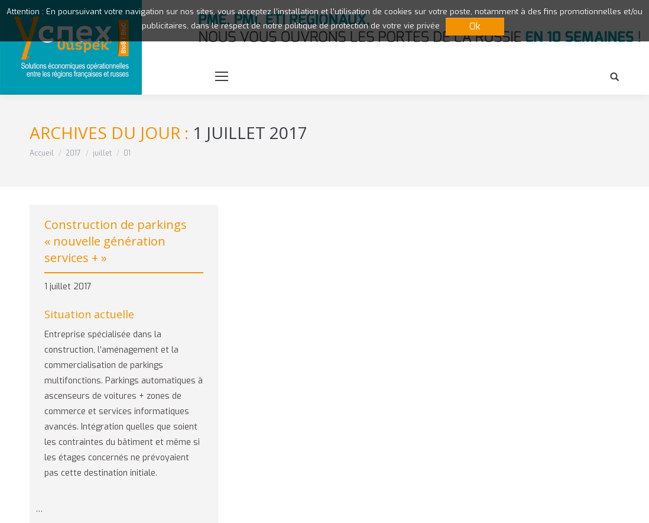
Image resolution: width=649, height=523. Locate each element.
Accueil (42, 153)
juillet (102, 153)
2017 (73, 153)
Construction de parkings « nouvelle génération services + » (115, 241)
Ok (475, 26)
